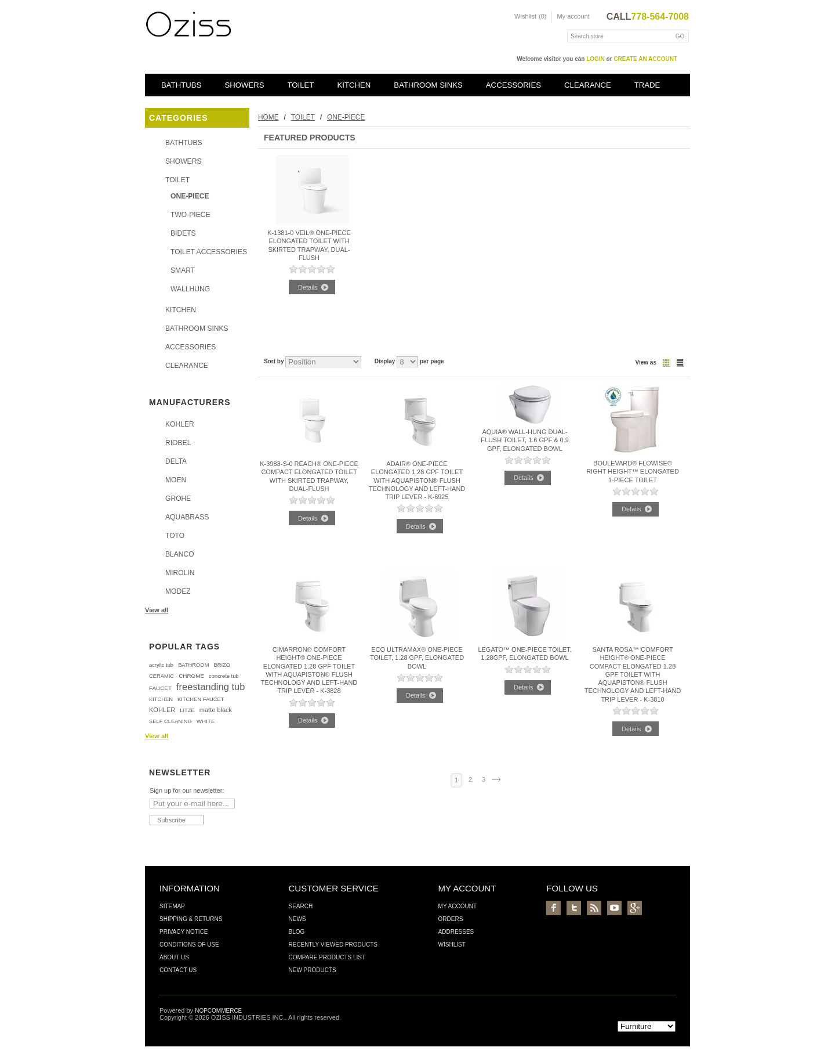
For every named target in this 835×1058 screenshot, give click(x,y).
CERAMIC (161, 676)
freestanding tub (210, 686)
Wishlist (452, 944)
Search (300, 906)
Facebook (553, 908)
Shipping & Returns (190, 919)
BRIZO (221, 665)
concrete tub (223, 676)
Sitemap (172, 906)
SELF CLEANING (170, 721)
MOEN (175, 480)
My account (573, 16)
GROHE (178, 498)
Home (268, 117)
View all (156, 609)
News (297, 919)
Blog (296, 932)
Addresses (456, 932)
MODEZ (178, 591)
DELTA (176, 461)
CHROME (191, 676)
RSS (594, 908)
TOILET (301, 85)
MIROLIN (179, 573)
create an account (645, 59)
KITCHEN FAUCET (200, 699)
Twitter (574, 908)
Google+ (634, 908)
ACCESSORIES (513, 85)
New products (312, 970)
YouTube (614, 908)
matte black (215, 709)
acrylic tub (161, 665)
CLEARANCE (587, 85)
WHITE (206, 721)
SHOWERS (244, 85)
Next (496, 779)
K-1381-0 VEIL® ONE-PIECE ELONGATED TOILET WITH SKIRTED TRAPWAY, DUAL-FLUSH (309, 245)
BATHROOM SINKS (428, 85)
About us (174, 957)
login (595, 59)
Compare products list (326, 957)
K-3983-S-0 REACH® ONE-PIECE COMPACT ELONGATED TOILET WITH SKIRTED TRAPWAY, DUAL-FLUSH (309, 476)
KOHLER (179, 424)
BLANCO (179, 554)
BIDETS (183, 233)
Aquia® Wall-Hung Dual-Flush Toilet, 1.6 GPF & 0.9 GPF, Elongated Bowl (525, 440)
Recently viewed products (332, 944)
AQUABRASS (187, 517)
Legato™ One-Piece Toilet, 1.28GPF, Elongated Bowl (524, 653)
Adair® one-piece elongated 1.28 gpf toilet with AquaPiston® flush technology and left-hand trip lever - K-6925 (417, 480)
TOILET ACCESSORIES (208, 252)
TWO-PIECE (190, 215)
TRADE (647, 85)
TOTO (174, 536)
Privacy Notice (183, 932)
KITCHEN (354, 85)
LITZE (187, 710)
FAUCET (160, 688)
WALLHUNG (190, 289)
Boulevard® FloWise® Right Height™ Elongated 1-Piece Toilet (632, 471)
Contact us (178, 970)
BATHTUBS (181, 85)
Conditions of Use (189, 944)
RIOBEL (178, 443)
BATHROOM (193, 665)
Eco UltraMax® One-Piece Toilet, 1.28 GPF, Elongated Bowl (417, 658)
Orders (450, 919)
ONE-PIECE (189, 196)
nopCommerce (218, 1011)
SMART (182, 270)
